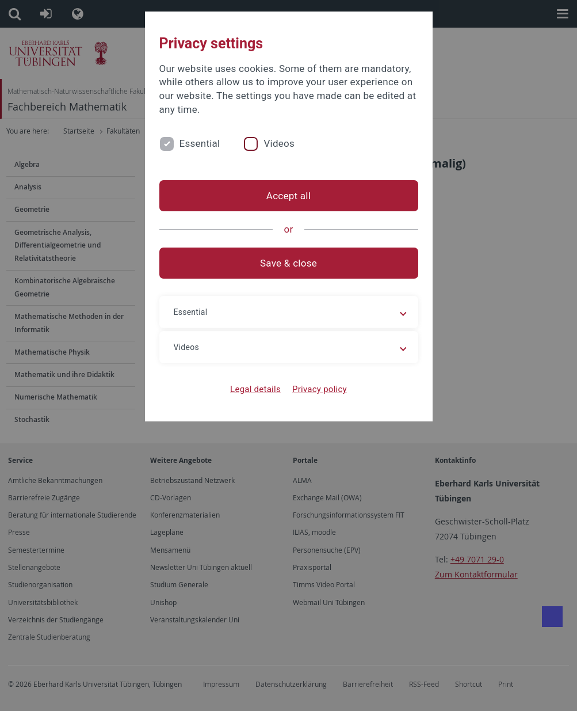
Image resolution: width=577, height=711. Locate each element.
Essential (199, 143)
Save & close (288, 263)
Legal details (255, 389)
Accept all (288, 195)
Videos (279, 143)
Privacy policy (319, 389)
